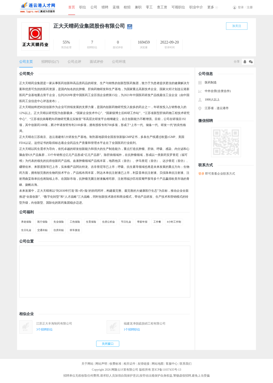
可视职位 (178, 7)
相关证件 (129, 363)
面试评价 (96, 61)
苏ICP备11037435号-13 (166, 369)
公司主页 (26, 61)
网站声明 (101, 363)
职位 (82, 7)
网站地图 (158, 363)
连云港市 (223, 108)
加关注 (236, 26)
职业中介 (196, 7)
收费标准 (115, 363)
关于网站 (87, 363)
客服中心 (172, 363)
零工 (149, 7)
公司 (93, 7)
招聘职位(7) (50, 61)
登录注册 (245, 7)
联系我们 (186, 363)
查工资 (162, 7)
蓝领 (116, 7)
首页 (71, 7)
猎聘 (105, 7)
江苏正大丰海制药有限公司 (54, 323)
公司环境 (119, 61)
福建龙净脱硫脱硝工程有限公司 (145, 323)
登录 (201, 173)
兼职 (138, 7)
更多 (210, 7)
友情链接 (144, 363)
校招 (127, 7)
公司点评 (74, 61)
